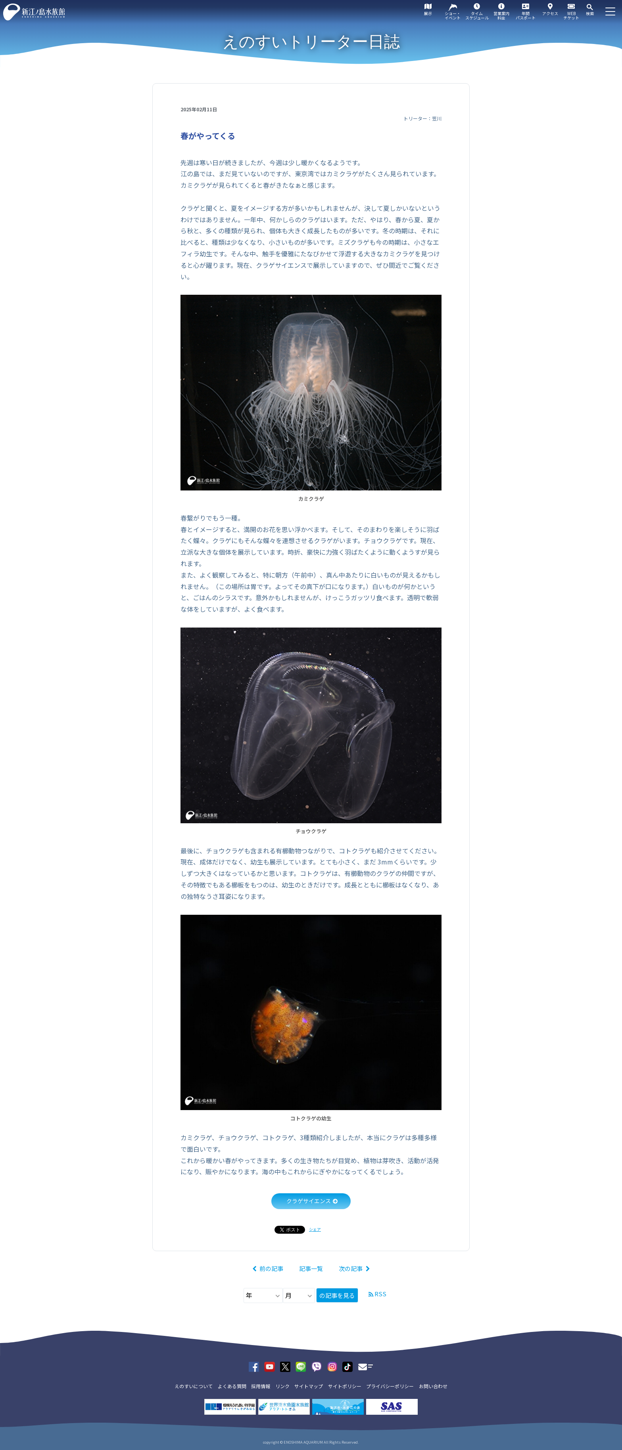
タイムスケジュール (477, 15)
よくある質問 (232, 1386)
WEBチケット (571, 15)
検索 (590, 13)
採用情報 (260, 1386)
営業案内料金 (501, 15)
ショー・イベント (453, 15)
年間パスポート (526, 15)
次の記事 (351, 1268)
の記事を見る (337, 1295)
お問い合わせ (433, 1386)
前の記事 (271, 1268)
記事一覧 (311, 1268)
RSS (380, 1294)
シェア (315, 1229)
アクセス (550, 13)
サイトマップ (308, 1386)
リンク (282, 1386)
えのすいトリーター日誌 (311, 41)
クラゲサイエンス (308, 1201)
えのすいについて (194, 1386)
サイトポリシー (344, 1386)
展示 (428, 13)
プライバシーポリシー (390, 1386)
